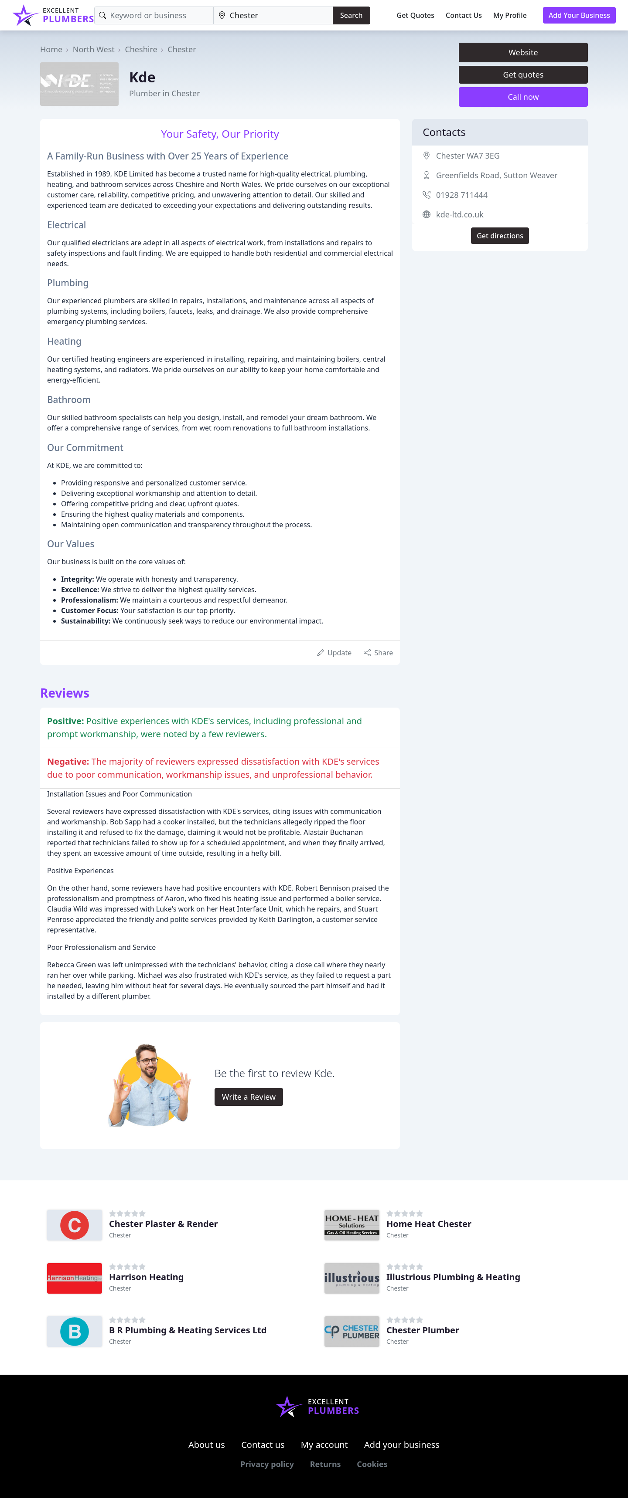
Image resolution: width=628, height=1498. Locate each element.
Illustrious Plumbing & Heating (453, 1277)
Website (523, 52)
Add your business (402, 1445)
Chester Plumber (422, 1330)
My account (324, 1445)
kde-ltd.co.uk (460, 214)
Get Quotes (416, 15)
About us (206, 1445)
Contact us (263, 1445)
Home (51, 49)
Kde (142, 77)
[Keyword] (153, 15)
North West (94, 49)
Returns (325, 1464)
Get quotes (523, 74)
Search (351, 15)
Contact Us (464, 15)
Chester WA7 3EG (468, 155)
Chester (181, 49)
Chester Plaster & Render (163, 1224)
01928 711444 (462, 195)
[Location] (273, 15)
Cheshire (141, 49)
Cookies (372, 1464)
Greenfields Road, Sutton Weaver (496, 175)
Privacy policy (267, 1464)
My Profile (510, 15)
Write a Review (249, 1096)
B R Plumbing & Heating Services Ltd (187, 1330)
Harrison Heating (146, 1277)
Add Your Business (579, 15)
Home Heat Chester (428, 1224)
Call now (523, 97)
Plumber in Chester (164, 93)
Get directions (500, 236)
